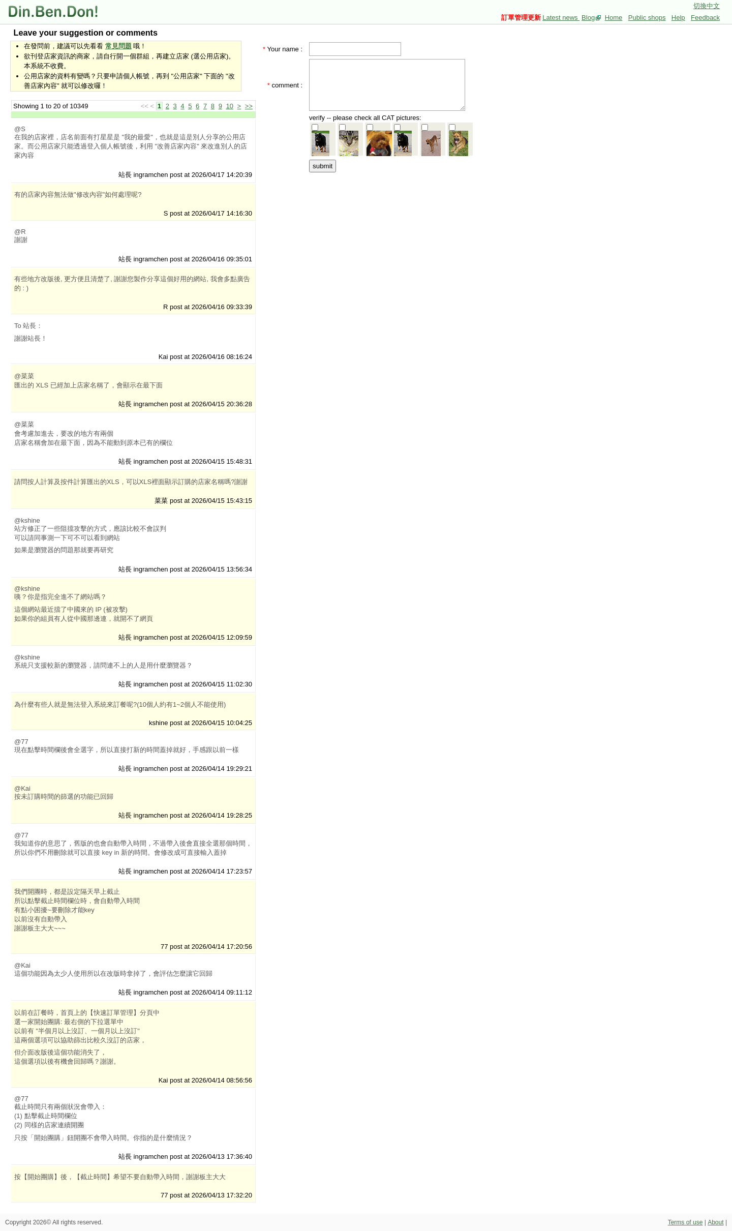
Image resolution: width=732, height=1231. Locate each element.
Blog (588, 17)
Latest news (561, 17)
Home (614, 17)
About (715, 1222)
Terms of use (685, 1222)
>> (249, 106)
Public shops (647, 17)
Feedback (705, 17)
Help (678, 17)
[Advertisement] (390, 237)
